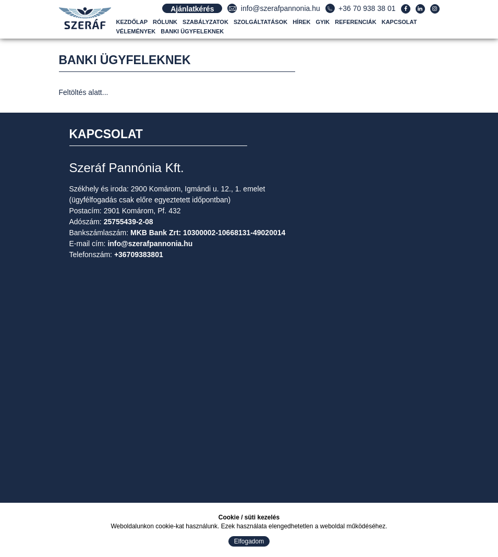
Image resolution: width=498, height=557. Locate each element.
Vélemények (136, 31)
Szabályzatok (205, 22)
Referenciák (355, 22)
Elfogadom (249, 541)
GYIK (322, 22)
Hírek (301, 22)
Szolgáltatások (260, 22)
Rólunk (165, 22)
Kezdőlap (132, 22)
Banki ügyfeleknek (192, 31)
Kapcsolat (399, 22)
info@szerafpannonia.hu (280, 8)
